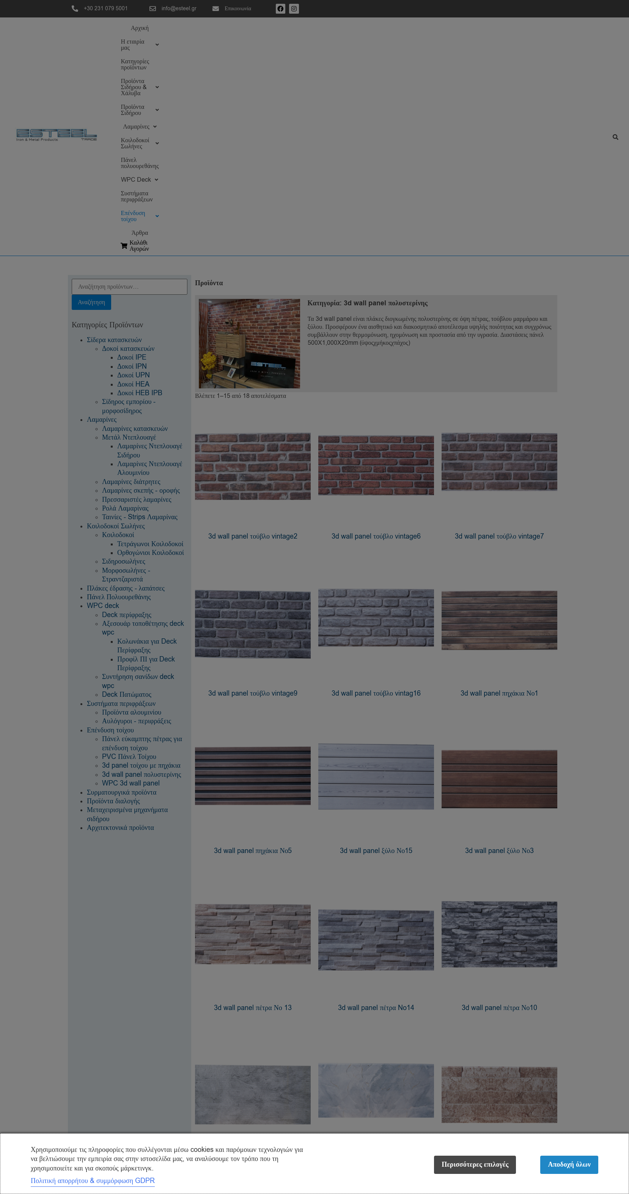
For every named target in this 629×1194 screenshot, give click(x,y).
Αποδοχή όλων (569, 1164)
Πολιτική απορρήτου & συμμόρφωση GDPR (93, 1180)
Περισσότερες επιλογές (472, 1164)
